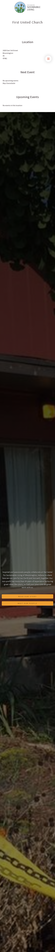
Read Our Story (27, 596)
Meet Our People (27, 603)
